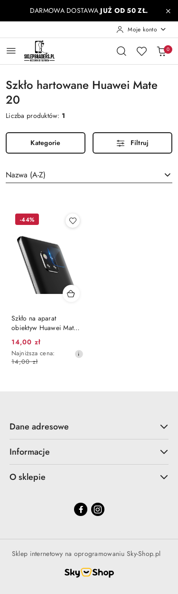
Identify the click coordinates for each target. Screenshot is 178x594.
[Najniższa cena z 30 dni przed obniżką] (79, 354)
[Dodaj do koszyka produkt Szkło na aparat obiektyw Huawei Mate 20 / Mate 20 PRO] (71, 293)
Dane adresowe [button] (89, 426)
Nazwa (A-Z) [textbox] (26, 174)
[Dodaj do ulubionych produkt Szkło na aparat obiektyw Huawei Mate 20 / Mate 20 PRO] (73, 221)
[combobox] (89, 175)
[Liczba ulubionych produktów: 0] (141, 51)
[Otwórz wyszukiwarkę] (121, 51)
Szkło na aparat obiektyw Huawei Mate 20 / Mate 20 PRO (44, 322)
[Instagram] (97, 509)
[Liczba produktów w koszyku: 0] (161, 51)
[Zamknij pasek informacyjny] (168, 11)
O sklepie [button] (89, 477)
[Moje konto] (141, 29)
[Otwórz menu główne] (11, 50)
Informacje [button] (89, 452)
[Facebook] (80, 509)
